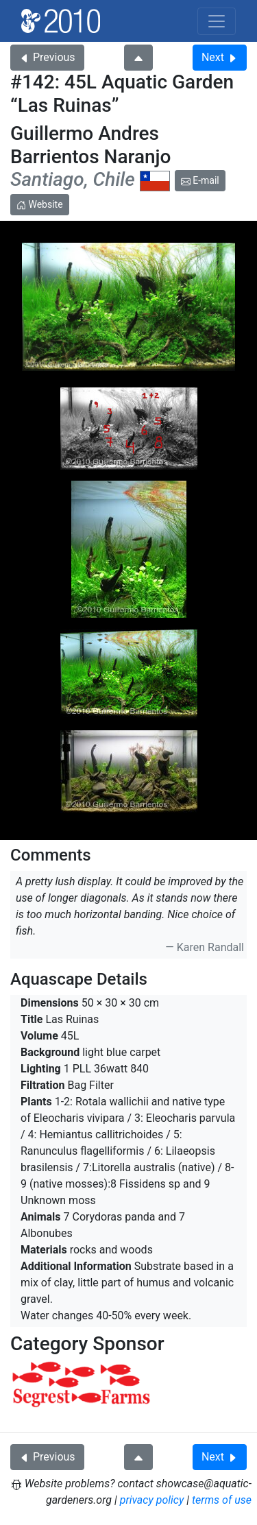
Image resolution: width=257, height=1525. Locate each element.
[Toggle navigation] (216, 21)
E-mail (200, 180)
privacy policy (152, 1499)
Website (39, 204)
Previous (47, 57)
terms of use (222, 1499)
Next (219, 57)
